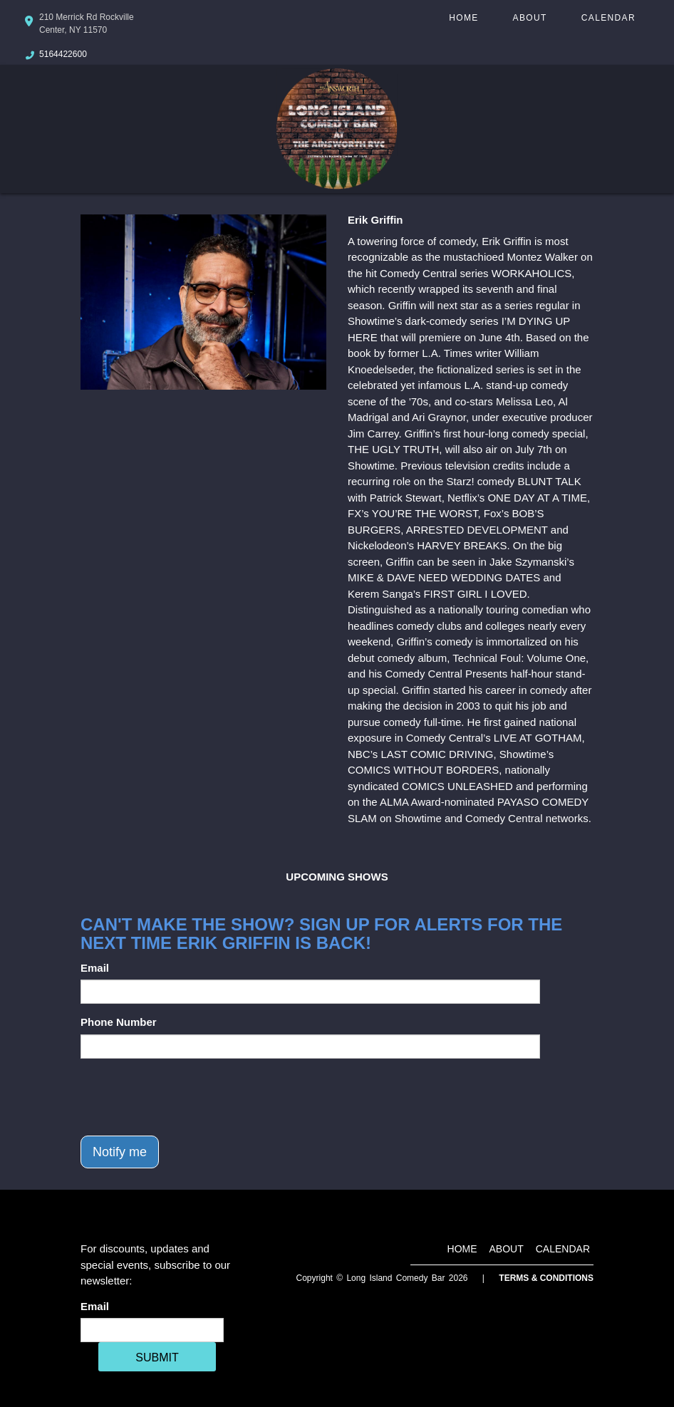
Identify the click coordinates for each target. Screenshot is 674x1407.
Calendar (608, 18)
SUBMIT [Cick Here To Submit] (156, 1357)
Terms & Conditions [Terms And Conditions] (546, 1278)
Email (95, 968)
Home (463, 18)
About (530, 18)
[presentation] (189, 1097)
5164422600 (63, 54)
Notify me (120, 1152)
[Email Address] (152, 1330)
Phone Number (119, 1022)
